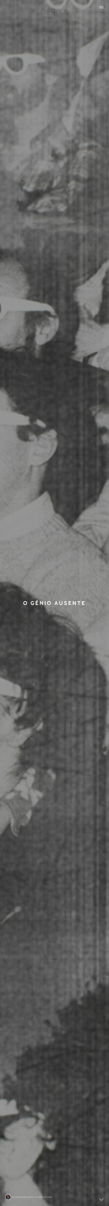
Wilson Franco (21, 1197)
